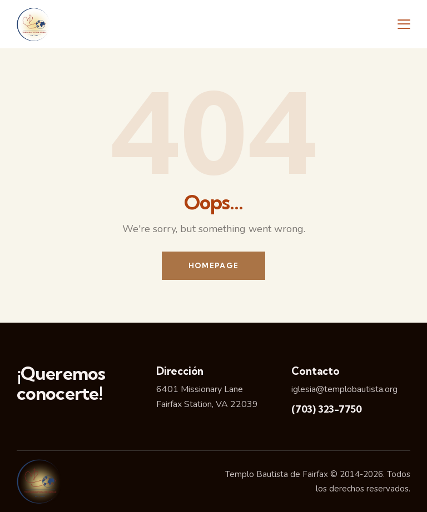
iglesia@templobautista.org (344, 389)
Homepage (213, 265)
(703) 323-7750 (326, 409)
